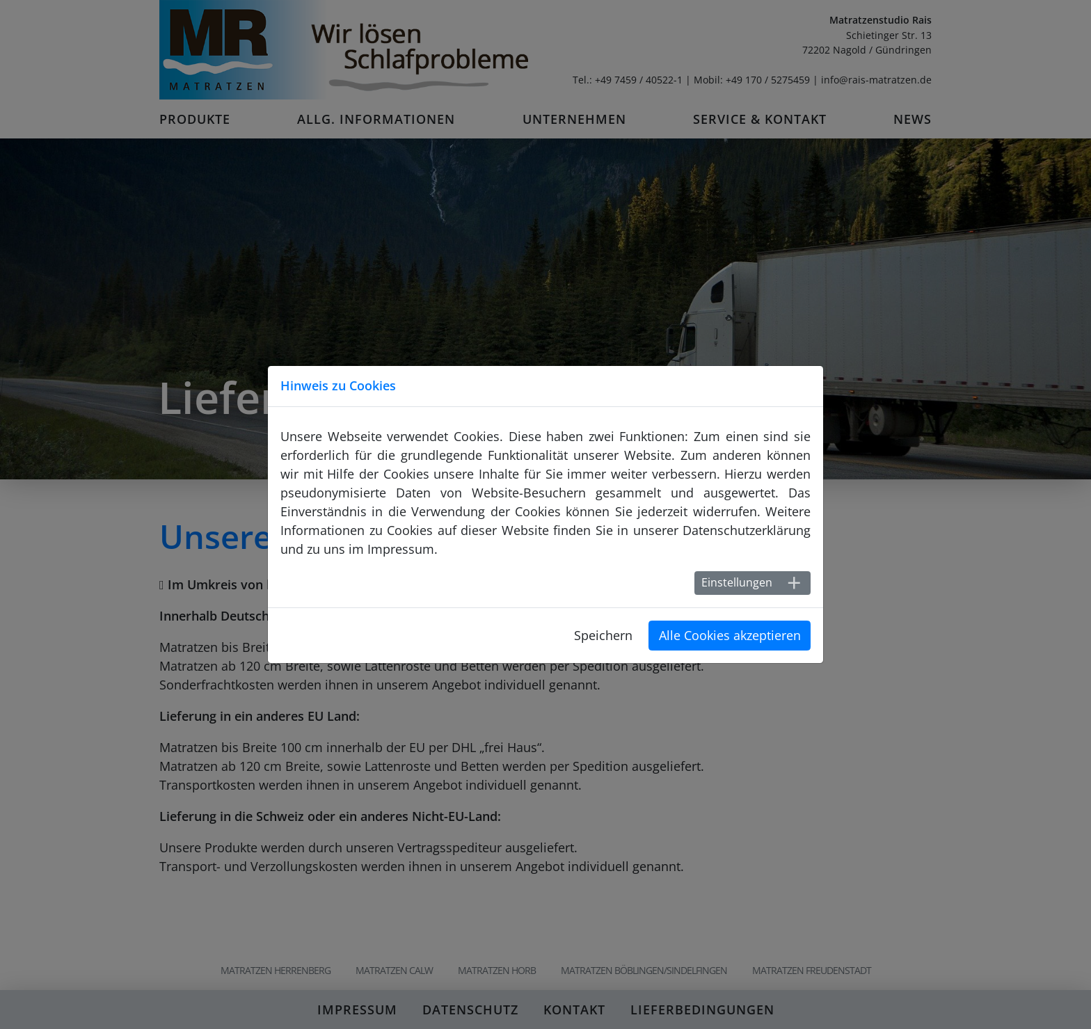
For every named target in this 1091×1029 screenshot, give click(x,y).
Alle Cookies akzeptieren (730, 635)
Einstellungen (736, 582)
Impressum (400, 549)
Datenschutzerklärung (747, 530)
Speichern (603, 635)
